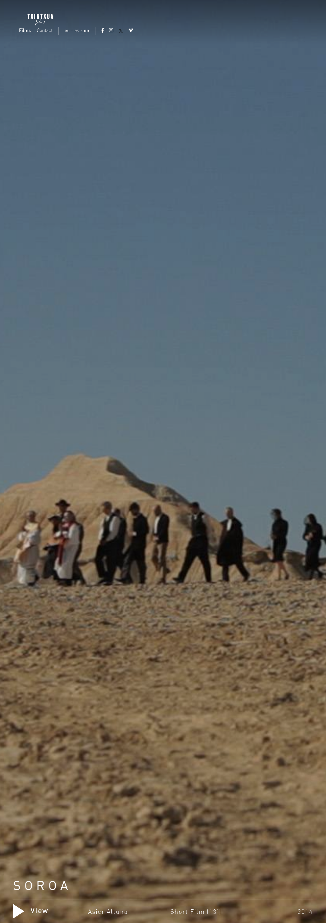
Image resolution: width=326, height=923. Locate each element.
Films (25, 30)
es (76, 30)
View (30, 910)
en (86, 30)
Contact (44, 30)
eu (67, 30)
